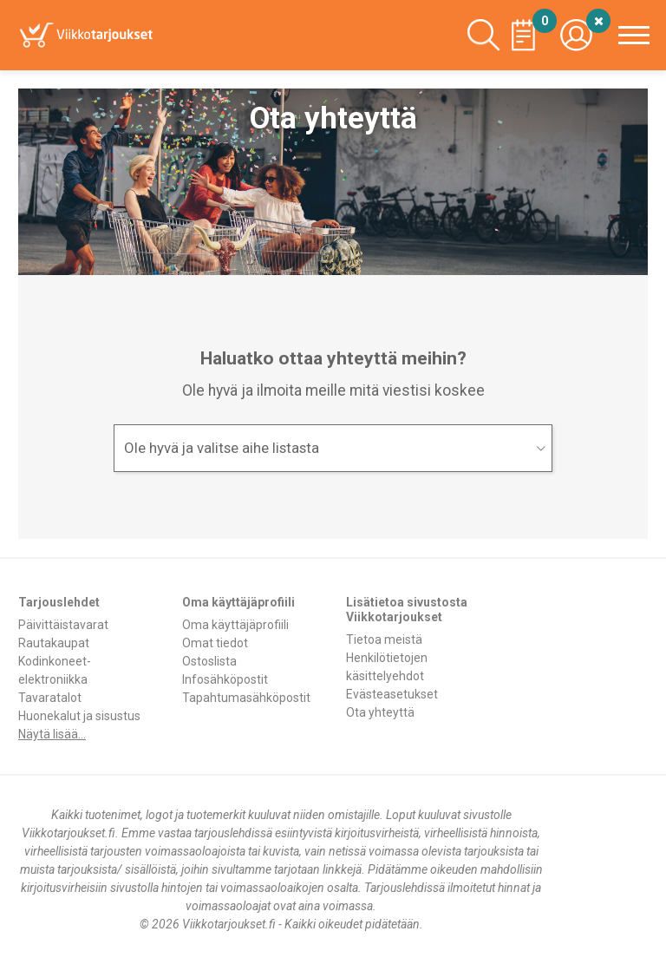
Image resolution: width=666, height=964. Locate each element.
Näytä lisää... (52, 734)
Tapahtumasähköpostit (246, 698)
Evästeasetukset (392, 694)
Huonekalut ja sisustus (79, 716)
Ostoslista (209, 661)
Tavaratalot (50, 698)
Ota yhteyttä (380, 712)
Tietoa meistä (384, 639)
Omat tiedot (215, 643)
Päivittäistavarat (63, 625)
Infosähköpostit (225, 679)
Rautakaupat (53, 643)
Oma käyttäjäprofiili (235, 625)
